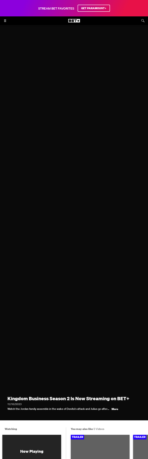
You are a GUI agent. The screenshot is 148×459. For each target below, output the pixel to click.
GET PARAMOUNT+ (93, 8)
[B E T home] (74, 22)
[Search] (142, 20)
